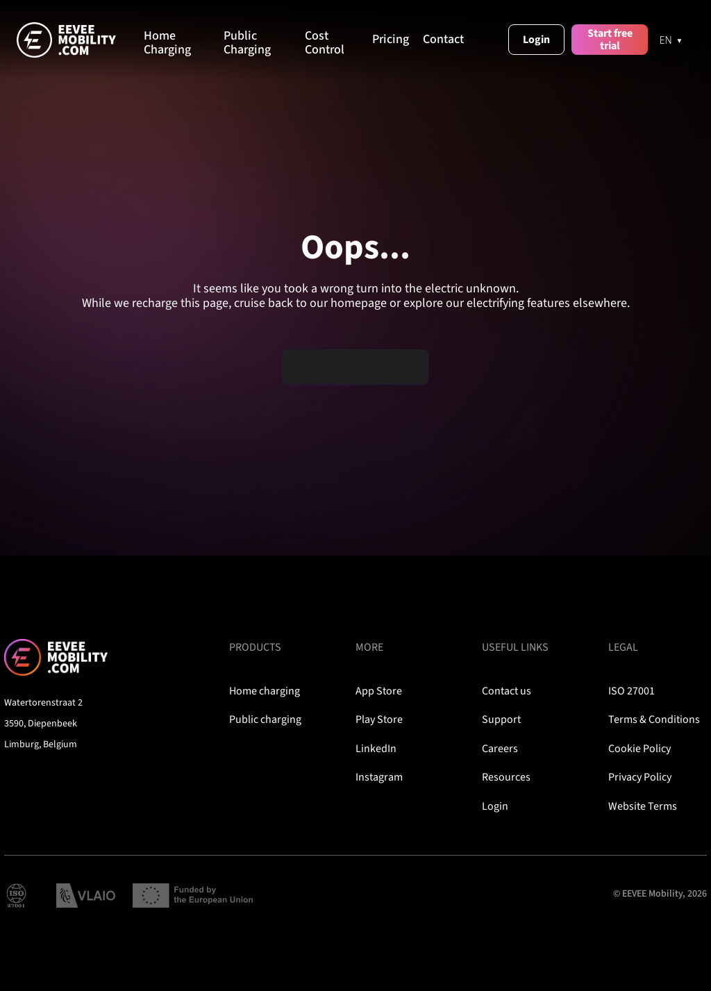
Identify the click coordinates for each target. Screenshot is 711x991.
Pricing (390, 40)
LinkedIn (376, 748)
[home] (80, 40)
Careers (500, 748)
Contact (443, 40)
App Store (379, 691)
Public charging (265, 719)
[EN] (671, 40)
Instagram (379, 777)
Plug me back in (356, 366)
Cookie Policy (639, 748)
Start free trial (610, 39)
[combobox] (671, 39)
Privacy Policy (639, 777)
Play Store (379, 719)
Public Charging (247, 43)
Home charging (264, 691)
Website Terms (642, 806)
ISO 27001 (631, 691)
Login (536, 39)
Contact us (506, 691)
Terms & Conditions (654, 719)
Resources (506, 777)
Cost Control (324, 43)
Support (501, 719)
